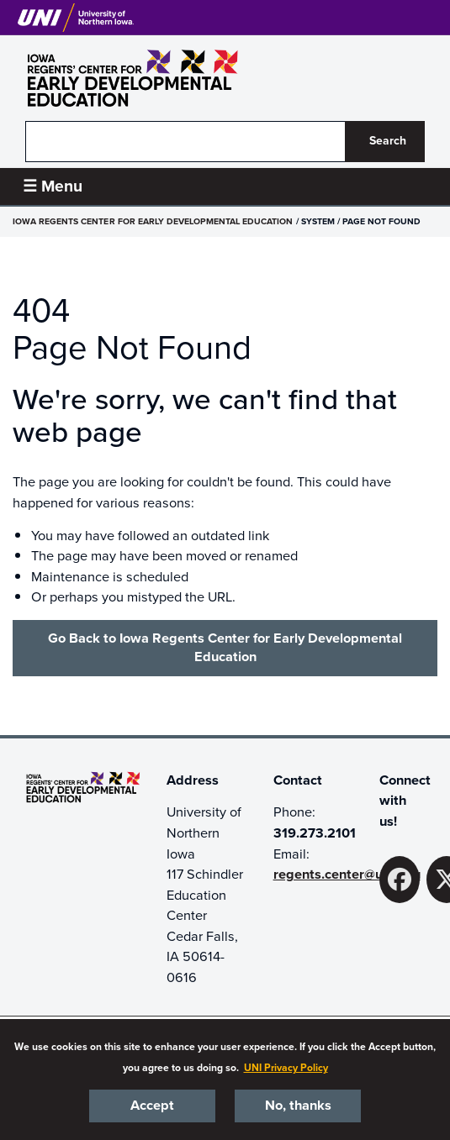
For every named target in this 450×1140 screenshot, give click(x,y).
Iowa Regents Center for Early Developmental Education (153, 221)
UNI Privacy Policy (286, 1068)
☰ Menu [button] (52, 186)
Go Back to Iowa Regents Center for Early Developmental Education (225, 647)
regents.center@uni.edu (347, 874)
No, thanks (298, 1105)
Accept (152, 1105)
